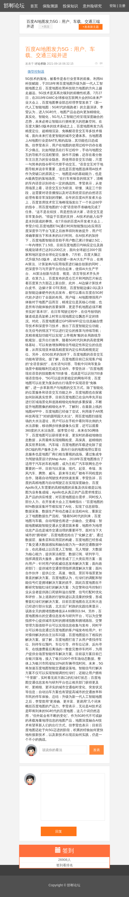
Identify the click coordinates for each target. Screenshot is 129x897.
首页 (34, 6)
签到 (68, 850)
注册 (122, 6)
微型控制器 (36, 71)
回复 (58, 831)
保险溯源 (50, 6)
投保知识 (70, 6)
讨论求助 (40, 63)
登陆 (112, 6)
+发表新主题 (91, 27)
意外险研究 (92, 6)
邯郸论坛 (14, 6)
